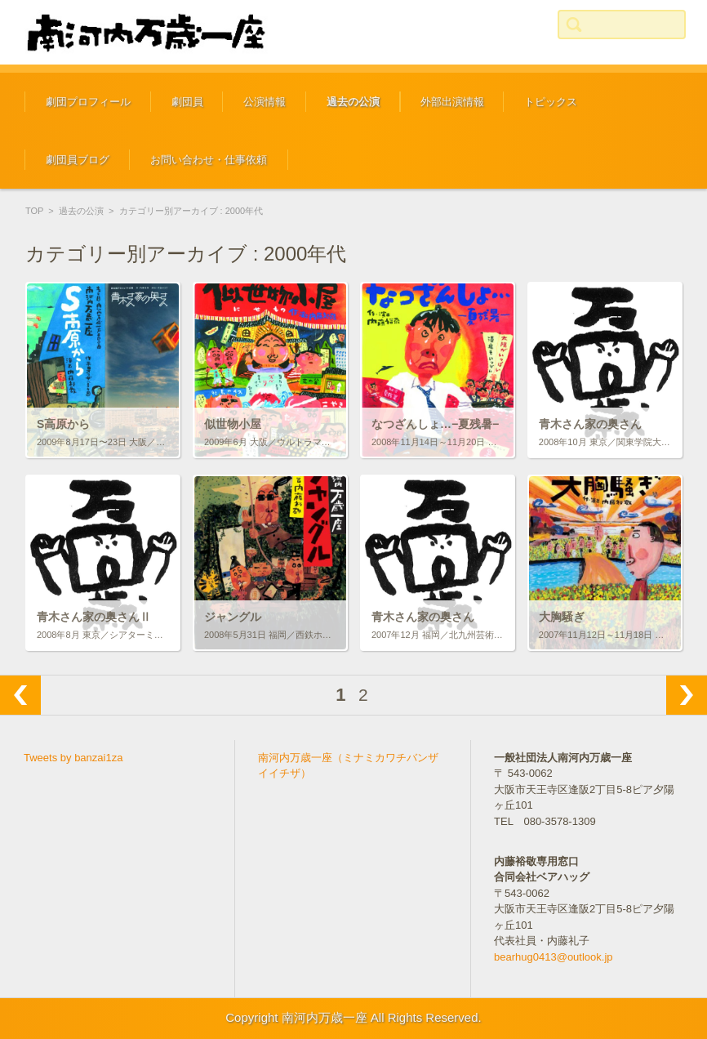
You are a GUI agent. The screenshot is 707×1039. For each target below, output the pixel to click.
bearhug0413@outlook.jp (553, 957)
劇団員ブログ (77, 160)
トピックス (550, 102)
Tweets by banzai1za (73, 757)
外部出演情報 (452, 102)
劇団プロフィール (88, 102)
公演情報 (264, 102)
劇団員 (187, 102)
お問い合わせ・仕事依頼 (208, 160)
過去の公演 (353, 102)
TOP (34, 211)
